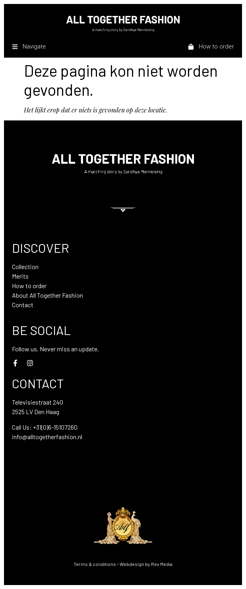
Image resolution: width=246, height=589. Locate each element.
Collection (25, 266)
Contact (22, 304)
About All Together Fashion (47, 295)
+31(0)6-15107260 (55, 427)
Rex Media (161, 564)
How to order (29, 285)
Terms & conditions (95, 564)
